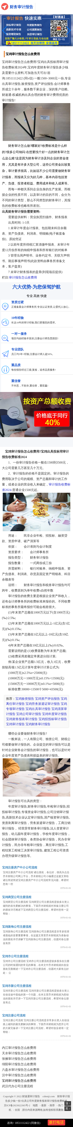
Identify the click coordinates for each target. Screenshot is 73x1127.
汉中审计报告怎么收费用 (19, 1075)
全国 (17, 1109)
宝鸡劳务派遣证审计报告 (43, 703)
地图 (35, 1105)
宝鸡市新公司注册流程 (16, 985)
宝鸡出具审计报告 (38, 708)
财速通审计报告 (31, 1096)
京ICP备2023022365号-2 (17, 1105)
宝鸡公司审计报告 (28, 714)
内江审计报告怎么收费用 (19, 1047)
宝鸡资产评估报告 (47, 698)
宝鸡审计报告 (15, 724)
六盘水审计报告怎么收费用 (20, 1069)
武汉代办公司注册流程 (17, 1086)
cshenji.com (48, 1096)
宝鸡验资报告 (24, 698)
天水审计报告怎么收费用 (19, 1053)
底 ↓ (67, 1108)
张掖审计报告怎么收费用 (19, 1058)
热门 (60, 1105)
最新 (43, 1105)
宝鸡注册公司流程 (14, 1015)
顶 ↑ (67, 1103)
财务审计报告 (21, 7)
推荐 (52, 1105)
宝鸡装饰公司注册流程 (16, 926)
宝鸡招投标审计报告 (53, 719)
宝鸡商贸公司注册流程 (16, 897)
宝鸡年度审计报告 (54, 714)
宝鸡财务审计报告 (38, 724)
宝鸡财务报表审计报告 (22, 719)
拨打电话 (56, 1122)
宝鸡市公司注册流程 (15, 956)
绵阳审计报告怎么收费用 (19, 1064)
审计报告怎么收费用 (23, 277)
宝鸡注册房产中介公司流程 (19, 867)
